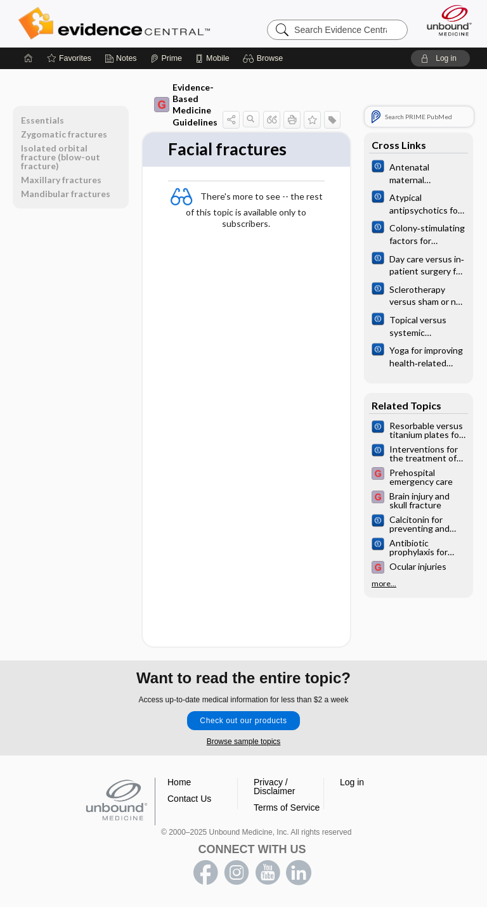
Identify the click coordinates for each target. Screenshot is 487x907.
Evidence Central (117, 23)
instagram (236, 872)
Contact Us (189, 799)
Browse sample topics (244, 741)
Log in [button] (352, 782)
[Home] (28, 58)
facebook (205, 872)
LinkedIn (298, 872)
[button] (265, 58)
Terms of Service (287, 807)
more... (384, 584)
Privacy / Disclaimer (274, 786)
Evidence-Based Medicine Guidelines (186, 104)
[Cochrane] (418, 172)
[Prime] (166, 58)
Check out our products (243, 720)
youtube (267, 872)
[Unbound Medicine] (445, 20)
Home (179, 782)
